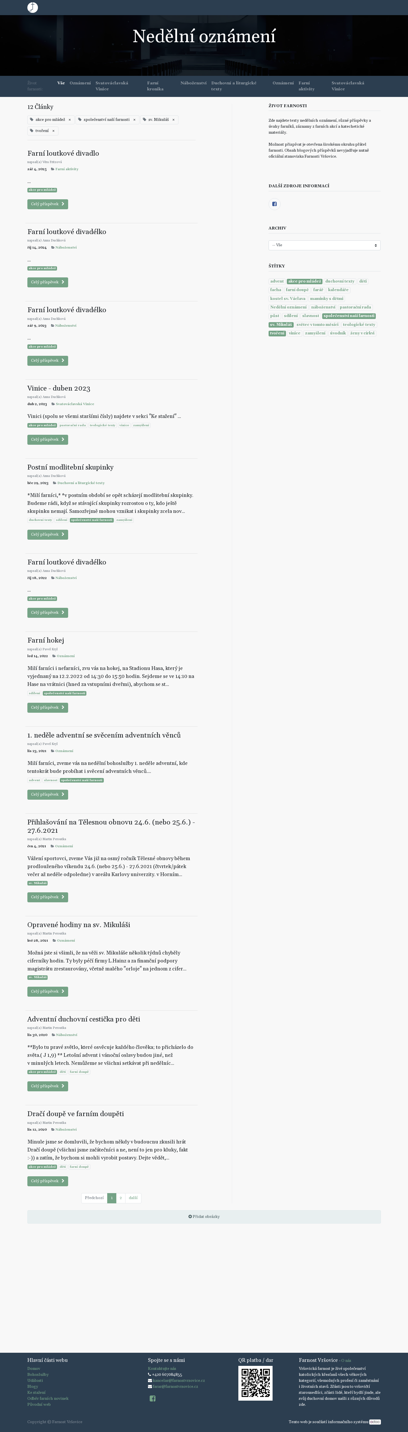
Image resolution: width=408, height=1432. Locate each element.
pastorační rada (73, 425)
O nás (346, 1360)
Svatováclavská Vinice (75, 404)
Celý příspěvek (47, 204)
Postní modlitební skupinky (70, 467)
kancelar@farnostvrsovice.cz (179, 1380)
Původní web (39, 1404)
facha (275, 290)
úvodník (338, 333)
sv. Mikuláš (37, 883)
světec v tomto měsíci (317, 324)
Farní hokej (45, 640)
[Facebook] (275, 204)
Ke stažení (36, 1392)
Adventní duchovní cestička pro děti (83, 1019)
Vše (61, 83)
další (133, 1198)
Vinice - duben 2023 (58, 388)
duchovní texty (40, 520)
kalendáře (338, 290)
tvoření (277, 333)
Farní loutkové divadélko (66, 232)
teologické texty (102, 425)
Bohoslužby (38, 1374)
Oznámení (66, 656)
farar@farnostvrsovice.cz (175, 1386)
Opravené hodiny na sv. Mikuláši (78, 925)
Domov (33, 1368)
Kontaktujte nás (162, 1368)
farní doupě (79, 1072)
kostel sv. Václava (287, 298)
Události (35, 1380)
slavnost (50, 780)
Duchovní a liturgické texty (81, 483)
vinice (124, 425)
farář (318, 290)
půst (274, 316)
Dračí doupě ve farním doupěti (75, 1114)
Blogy (32, 1386)
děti (63, 1072)
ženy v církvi (362, 333)
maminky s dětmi (326, 298)
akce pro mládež (42, 190)
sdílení (61, 520)
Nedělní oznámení (288, 307)
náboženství (323, 307)
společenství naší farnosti (91, 520)
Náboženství (66, 248)
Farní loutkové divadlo (63, 153)
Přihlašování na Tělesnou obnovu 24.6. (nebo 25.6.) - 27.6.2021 (111, 826)
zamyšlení (141, 425)
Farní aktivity (66, 169)
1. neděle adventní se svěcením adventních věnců (104, 735)
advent (34, 780)
